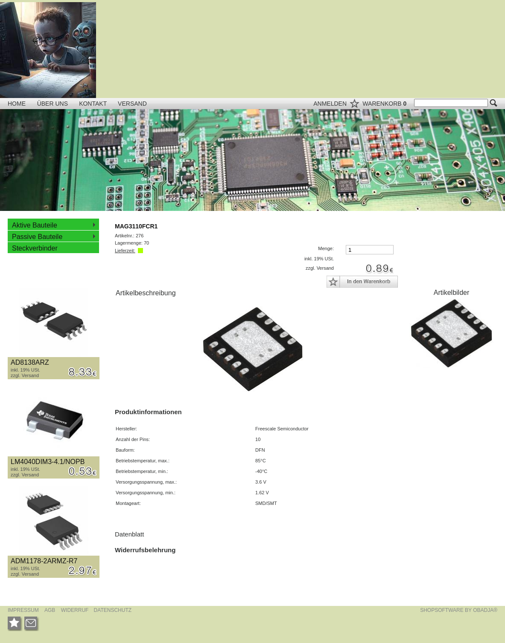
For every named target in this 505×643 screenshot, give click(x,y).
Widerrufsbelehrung (145, 550)
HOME (17, 103)
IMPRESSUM (23, 610)
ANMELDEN (330, 103)
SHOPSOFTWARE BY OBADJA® (458, 610)
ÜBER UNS (53, 103)
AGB (49, 610)
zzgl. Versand (25, 375)
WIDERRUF (75, 610)
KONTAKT (93, 103)
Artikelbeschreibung (146, 293)
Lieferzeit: (125, 250)
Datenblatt (129, 534)
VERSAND (132, 103)
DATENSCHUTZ (112, 610)
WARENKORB (385, 103)
